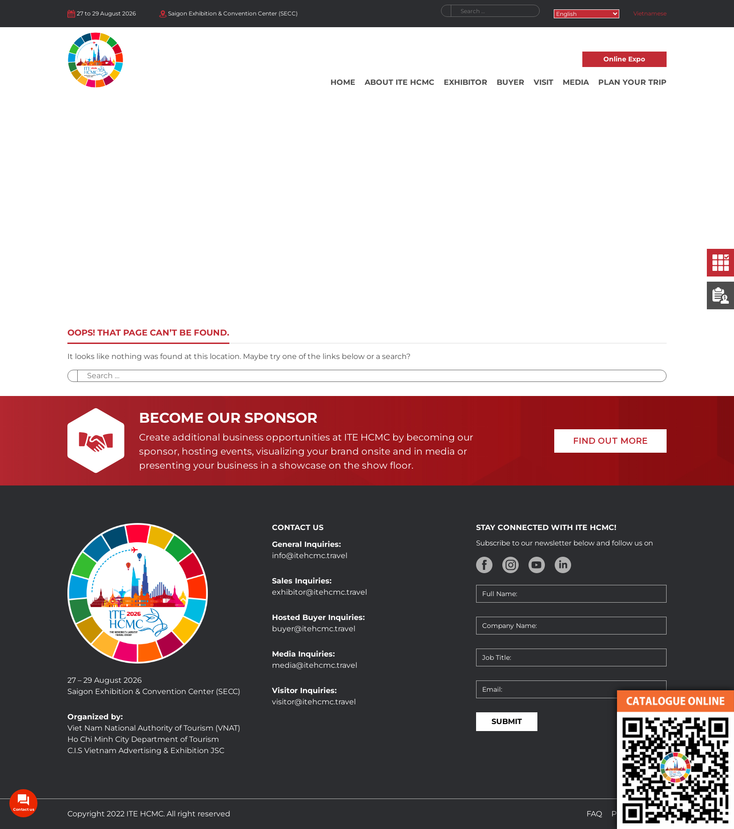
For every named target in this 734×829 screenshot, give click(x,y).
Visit (543, 82)
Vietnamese (650, 13)
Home (342, 82)
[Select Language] (586, 13)
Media (576, 82)
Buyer (510, 82)
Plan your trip (632, 82)
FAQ (594, 813)
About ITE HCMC (399, 82)
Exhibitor (465, 82)
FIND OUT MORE (610, 441)
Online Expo (624, 59)
